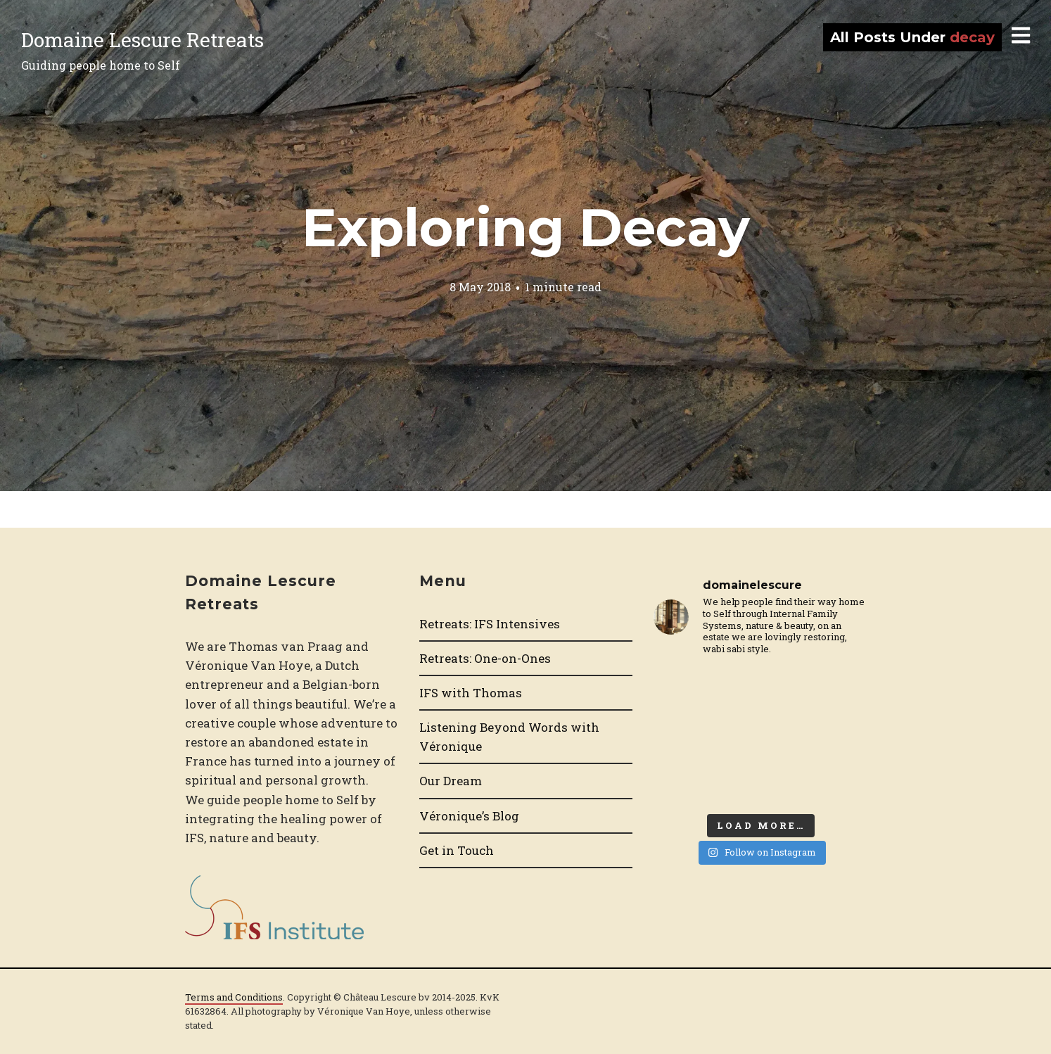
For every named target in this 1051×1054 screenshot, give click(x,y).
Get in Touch (456, 850)
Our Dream (450, 781)
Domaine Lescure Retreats (142, 40)
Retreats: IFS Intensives (489, 624)
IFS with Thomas (470, 693)
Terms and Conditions (234, 997)
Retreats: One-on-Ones (485, 658)
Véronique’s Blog (469, 816)
